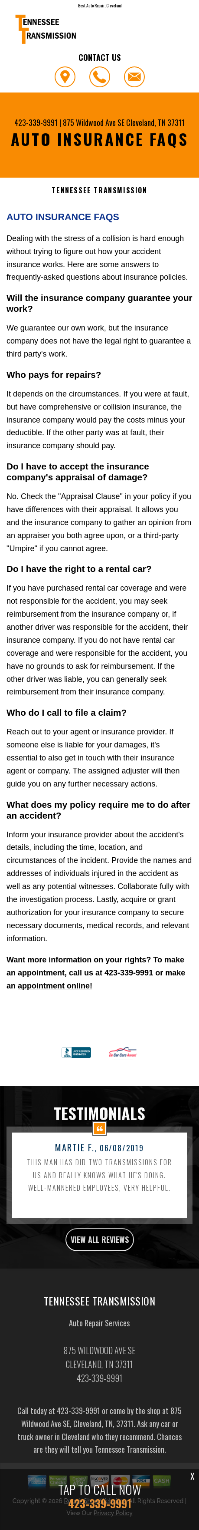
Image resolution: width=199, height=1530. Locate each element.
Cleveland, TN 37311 (155, 122)
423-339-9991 (36, 122)
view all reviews (100, 1269)
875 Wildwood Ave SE (93, 122)
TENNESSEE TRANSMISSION (99, 190)
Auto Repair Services (99, 1352)
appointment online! (55, 985)
